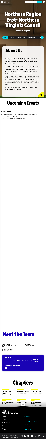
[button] (2, 2)
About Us (12, 37)
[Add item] (42, 37)
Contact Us (27, 416)
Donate (40, 1)
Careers (26, 424)
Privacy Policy (27, 427)
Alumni (4, 420)
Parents (5, 426)
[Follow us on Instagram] (6, 368)
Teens (4, 417)
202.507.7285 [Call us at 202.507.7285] (11, 360)
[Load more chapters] (23, 404)
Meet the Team (31, 37)
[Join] (31, 2)
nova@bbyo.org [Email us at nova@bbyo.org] (24, 360)
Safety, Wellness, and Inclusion (31, 421)
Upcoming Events (21, 37)
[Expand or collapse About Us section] (41, 94)
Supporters (6, 429)
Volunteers (6, 423)
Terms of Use (27, 429)
